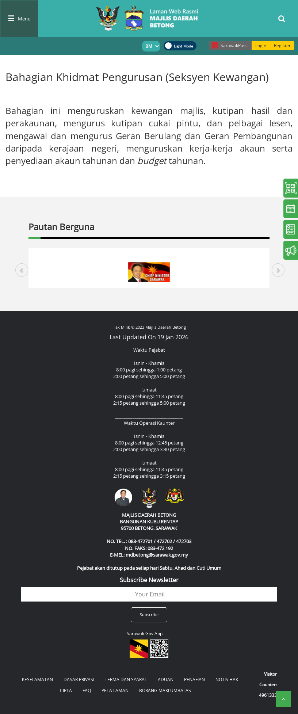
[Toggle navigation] (19, 18)
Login (260, 45)
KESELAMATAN (37, 679)
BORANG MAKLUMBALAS (165, 690)
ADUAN (165, 679)
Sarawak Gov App (145, 633)
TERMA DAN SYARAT (126, 679)
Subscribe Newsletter (149, 580)
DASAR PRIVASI (79, 679)
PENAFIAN (194, 679)
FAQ (87, 690)
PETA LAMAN (115, 690)
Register (282, 45)
